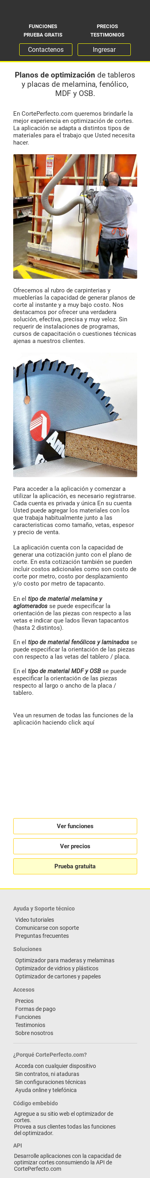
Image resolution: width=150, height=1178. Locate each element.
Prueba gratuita (75, 866)
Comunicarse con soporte (47, 928)
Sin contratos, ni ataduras (47, 1074)
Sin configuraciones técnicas (50, 1082)
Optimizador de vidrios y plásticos (56, 968)
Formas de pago (35, 1009)
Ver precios (75, 846)
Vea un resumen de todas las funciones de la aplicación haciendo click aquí (73, 719)
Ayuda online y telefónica (46, 1090)
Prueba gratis (43, 35)
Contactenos (46, 49)
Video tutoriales (34, 920)
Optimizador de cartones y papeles (58, 976)
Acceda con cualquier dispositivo (55, 1066)
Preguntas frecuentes (42, 936)
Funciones (43, 26)
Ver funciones (75, 826)
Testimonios (107, 35)
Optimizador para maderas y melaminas (64, 960)
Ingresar (104, 49)
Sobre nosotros (34, 1033)
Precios (107, 26)
